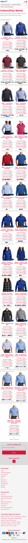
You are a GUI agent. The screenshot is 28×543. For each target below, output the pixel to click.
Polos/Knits (11, 518)
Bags (18, 524)
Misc (10, 526)
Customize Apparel (6, 472)
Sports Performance (11, 520)
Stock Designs (4, 483)
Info (2, 478)
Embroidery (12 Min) (7, 44)
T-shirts (12, 516)
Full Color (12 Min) (7, 42)
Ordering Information (6, 498)
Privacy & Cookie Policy (7, 507)
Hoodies (24, 516)
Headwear (9, 524)
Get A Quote (4, 474)
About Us (3, 494)
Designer (3, 485)
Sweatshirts (18, 516)
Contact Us (3, 480)
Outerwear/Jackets (5, 522)
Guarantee (3, 505)
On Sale (3, 487)
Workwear (3, 524)
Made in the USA (5, 516)
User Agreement (5, 509)
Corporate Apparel (16, 522)
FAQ (2, 500)
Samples (3, 476)
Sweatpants (4, 518)
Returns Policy (4, 504)
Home (2, 471)
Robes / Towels (5, 526)
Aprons (15, 524)
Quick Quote (4, 482)
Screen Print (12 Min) (7, 47)
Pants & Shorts (18, 518)
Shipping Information (6, 502)
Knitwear (3, 520)
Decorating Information (7, 496)
